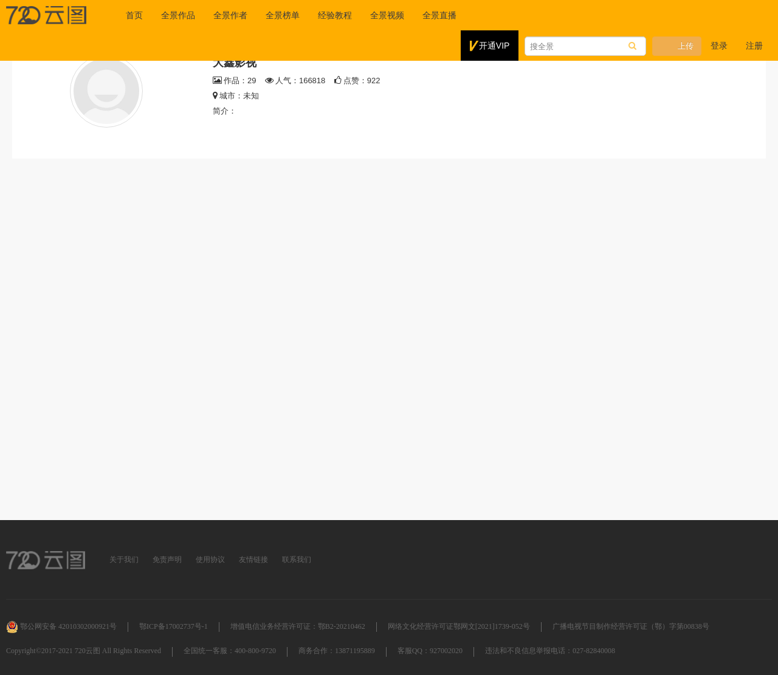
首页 (134, 15)
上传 (677, 46)
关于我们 (124, 559)
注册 (754, 45)
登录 (719, 45)
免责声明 (167, 559)
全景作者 (230, 15)
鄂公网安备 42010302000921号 (61, 626)
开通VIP (490, 46)
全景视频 (387, 15)
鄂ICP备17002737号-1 (173, 626)
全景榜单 (283, 15)
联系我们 (296, 559)
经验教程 (335, 15)
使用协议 (210, 559)
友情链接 (253, 559)
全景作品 (178, 15)
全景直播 (439, 15)
